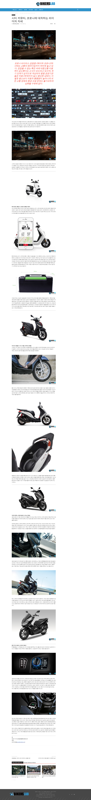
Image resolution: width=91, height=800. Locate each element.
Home (13, 13)
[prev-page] (12, 779)
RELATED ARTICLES (18, 762)
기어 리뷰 (31, 9)
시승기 (35, 9)
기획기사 (20, 9)
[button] (77, 9)
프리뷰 (25, 9)
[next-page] (14, 779)
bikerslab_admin (16, 23)
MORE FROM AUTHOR (30, 762)
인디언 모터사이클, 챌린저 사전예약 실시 (47, 758)
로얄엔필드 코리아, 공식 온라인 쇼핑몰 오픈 (21, 758)
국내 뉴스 (15, 9)
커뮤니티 (41, 9)
